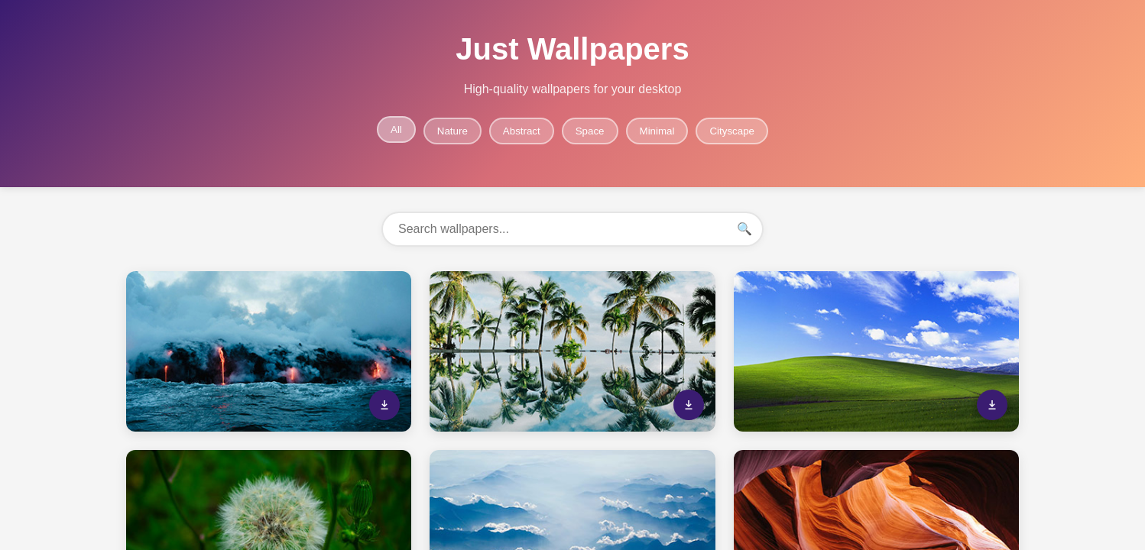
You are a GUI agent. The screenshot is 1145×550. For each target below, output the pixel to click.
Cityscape (731, 131)
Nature (452, 131)
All (396, 129)
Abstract (521, 131)
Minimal (657, 131)
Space (590, 131)
